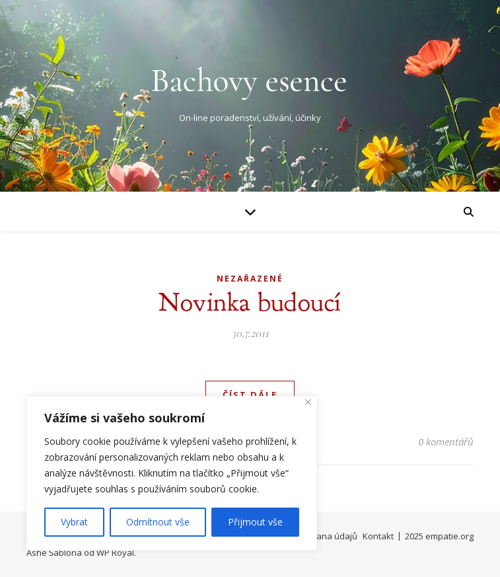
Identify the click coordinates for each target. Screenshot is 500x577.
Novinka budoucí (250, 302)
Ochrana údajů (327, 536)
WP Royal (115, 552)
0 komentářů (446, 441)
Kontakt (378, 536)
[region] (171, 473)
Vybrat (74, 522)
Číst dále (250, 395)
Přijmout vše (255, 522)
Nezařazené (250, 278)
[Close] (308, 402)
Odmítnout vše (158, 522)
